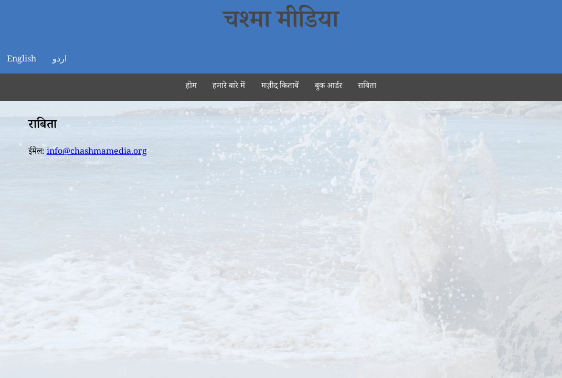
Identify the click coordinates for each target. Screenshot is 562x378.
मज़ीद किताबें (280, 86)
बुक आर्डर (328, 86)
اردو (59, 60)
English (21, 60)
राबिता (367, 86)
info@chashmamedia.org (97, 152)
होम (191, 86)
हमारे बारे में (229, 86)
